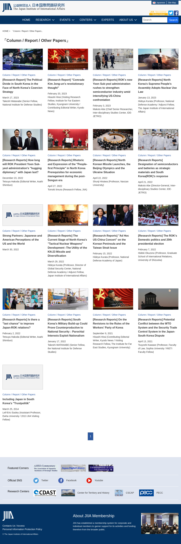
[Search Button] (172, 20)
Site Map (172, 3)
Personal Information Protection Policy (22, 529)
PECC (159, 492)
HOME (26, 19)
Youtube (99, 480)
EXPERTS (108, 19)
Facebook (71, 480)
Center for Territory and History (93, 492)
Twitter (44, 480)
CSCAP (130, 492)
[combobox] (154, 20)
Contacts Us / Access (14, 525)
